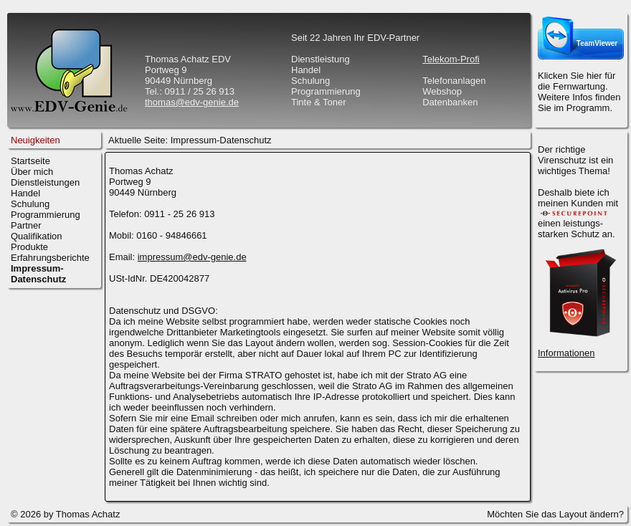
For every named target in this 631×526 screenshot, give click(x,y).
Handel (25, 193)
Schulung (30, 204)
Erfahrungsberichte (50, 257)
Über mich (32, 171)
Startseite (30, 161)
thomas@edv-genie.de (192, 102)
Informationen (566, 353)
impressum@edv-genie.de (192, 257)
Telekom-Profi (450, 59)
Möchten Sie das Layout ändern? (555, 514)
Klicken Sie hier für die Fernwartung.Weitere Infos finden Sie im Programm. (579, 91)
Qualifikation (36, 236)
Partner (26, 225)
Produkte (29, 247)
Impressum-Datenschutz (221, 140)
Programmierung (45, 214)
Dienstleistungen (45, 182)
